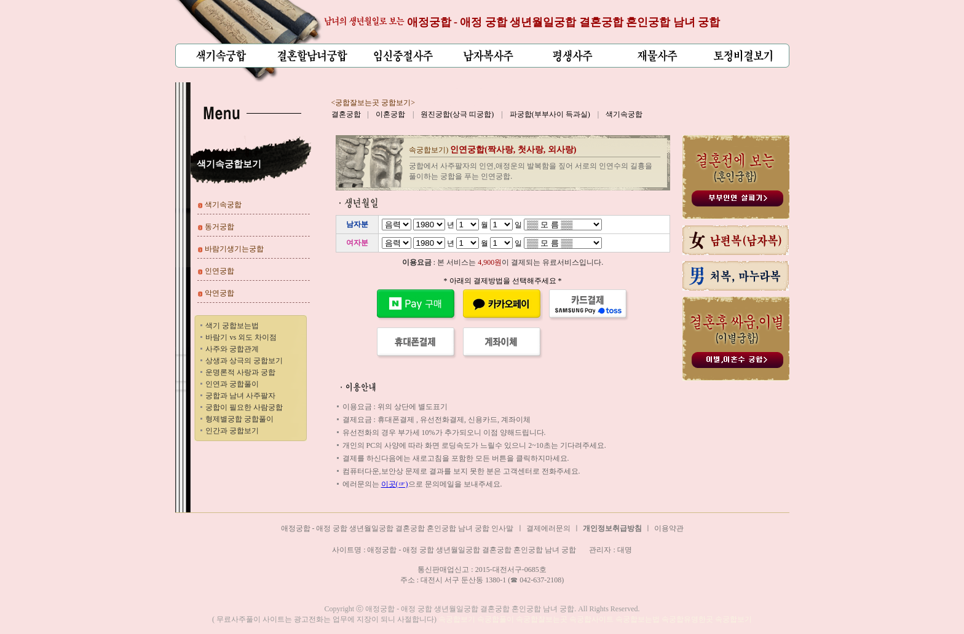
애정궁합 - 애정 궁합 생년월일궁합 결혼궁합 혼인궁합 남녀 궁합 (564, 22)
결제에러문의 (548, 528)
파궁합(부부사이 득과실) (550, 114)
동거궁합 (219, 226)
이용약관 (669, 528)
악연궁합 (219, 293)
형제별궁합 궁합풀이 (239, 419)
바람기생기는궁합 (234, 249)
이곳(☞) (394, 484)
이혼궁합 (390, 114)
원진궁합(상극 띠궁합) (457, 114)
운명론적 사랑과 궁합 (240, 372)
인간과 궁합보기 (232, 430)
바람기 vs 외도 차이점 (241, 337)
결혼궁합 (346, 114)
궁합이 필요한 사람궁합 (244, 407)
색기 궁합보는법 (232, 325)
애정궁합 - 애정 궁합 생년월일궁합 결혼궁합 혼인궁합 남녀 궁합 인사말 (397, 528)
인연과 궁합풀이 (232, 384)
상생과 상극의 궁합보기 (244, 360)
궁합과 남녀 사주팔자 (240, 395)
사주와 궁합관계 (232, 349)
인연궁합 (219, 271)
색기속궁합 (624, 114)
